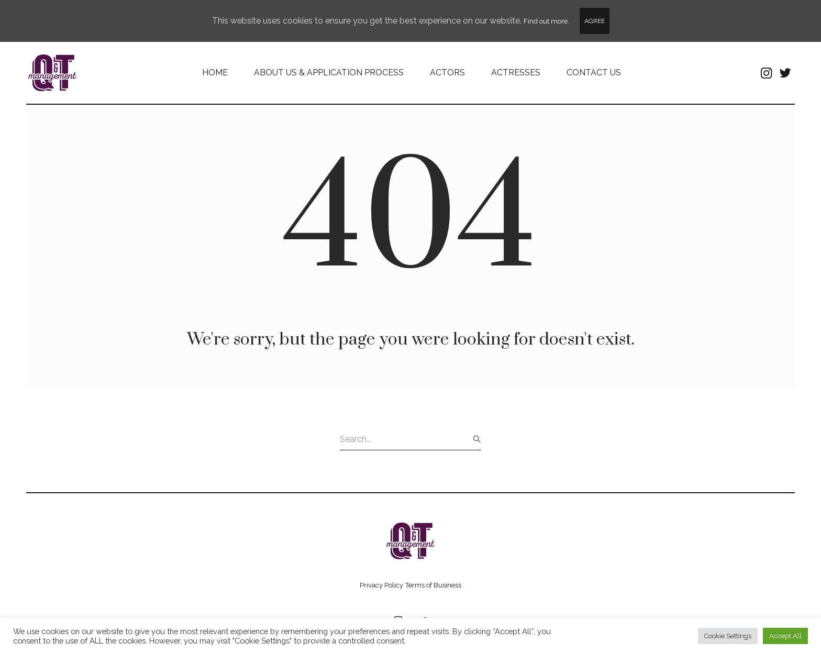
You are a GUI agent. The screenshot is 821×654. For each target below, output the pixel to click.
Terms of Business (433, 585)
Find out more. (546, 21)
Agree (594, 21)
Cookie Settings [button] (727, 636)
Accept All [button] (785, 636)
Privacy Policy (381, 585)
